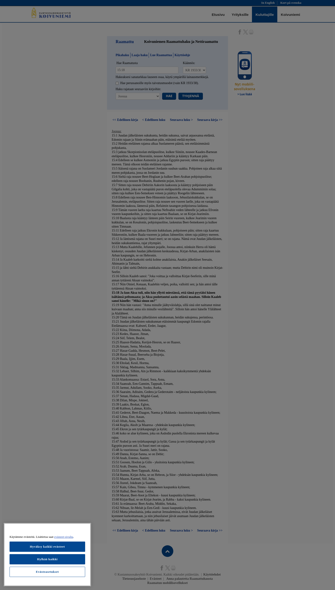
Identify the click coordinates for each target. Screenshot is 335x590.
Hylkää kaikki (47, 559)
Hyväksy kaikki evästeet (47, 546)
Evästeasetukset (47, 571)
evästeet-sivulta (63, 537)
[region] (47, 554)
